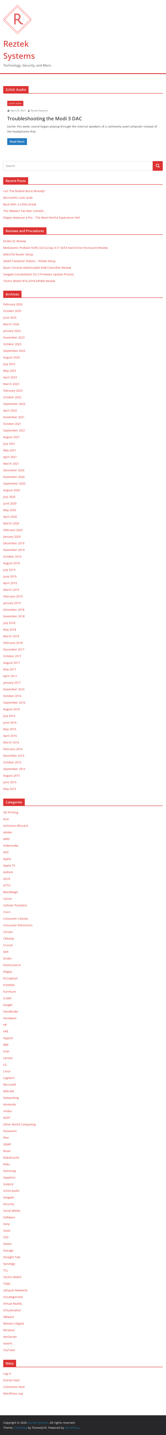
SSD (5, 1237)
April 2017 (10, 676)
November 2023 (14, 337)
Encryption (10, 978)
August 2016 (11, 709)
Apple (7, 859)
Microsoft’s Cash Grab (18, 198)
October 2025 (12, 311)
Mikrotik (8, 1091)
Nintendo (9, 1104)
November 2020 (14, 477)
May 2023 (9, 371)
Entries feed (11, 1380)
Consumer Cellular (15, 918)
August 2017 (11, 663)
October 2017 (12, 656)
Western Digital (13, 1323)
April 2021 (10, 457)
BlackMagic (10, 892)
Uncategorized (13, 1297)
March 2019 (11, 590)
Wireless (9, 1330)
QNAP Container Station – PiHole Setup (29, 261)
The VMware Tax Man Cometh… (24, 211)
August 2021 (11, 437)
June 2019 (9, 576)
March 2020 (11, 523)
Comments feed (14, 1387)
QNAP (7, 1144)
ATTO (6, 885)
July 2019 (9, 570)
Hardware (9, 1018)
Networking (11, 1098)
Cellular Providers (15, 905)
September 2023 (14, 351)
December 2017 (13, 649)
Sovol (6, 1230)
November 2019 (14, 550)
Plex (6, 1138)
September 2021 (14, 430)
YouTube (9, 1350)
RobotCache (11, 1157)
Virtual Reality (12, 1303)
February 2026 (13, 304)
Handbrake (10, 1011)
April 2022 (10, 410)
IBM (5, 1045)
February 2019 (13, 596)
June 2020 (9, 503)
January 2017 (12, 683)
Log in (7, 1373)
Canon (7, 899)
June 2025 (9, 317)
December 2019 (13, 543)
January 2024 (12, 331)
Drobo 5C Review (14, 241)
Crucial (8, 945)
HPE (5, 1031)
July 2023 (9, 364)
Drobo (7, 958)
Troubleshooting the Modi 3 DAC (44, 118)
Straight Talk (11, 1257)
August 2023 (11, 357)
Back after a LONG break (19, 204)
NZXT (6, 1118)
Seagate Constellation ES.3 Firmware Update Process (38, 274)
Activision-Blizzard (15, 826)
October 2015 (12, 762)
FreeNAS (9, 985)
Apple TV (9, 865)
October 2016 (12, 696)
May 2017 (9, 669)
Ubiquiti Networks (15, 1290)
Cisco (6, 912)
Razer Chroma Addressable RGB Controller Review (37, 268)
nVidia (7, 1111)
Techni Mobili (12, 1277)
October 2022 (12, 397)
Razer (7, 1151)
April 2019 (10, 583)
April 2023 (10, 377)
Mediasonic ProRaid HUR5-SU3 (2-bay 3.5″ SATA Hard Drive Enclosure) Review (55, 248)
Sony (6, 1224)
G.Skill (7, 998)
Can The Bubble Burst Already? (24, 191)
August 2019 (11, 563)
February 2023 (13, 390)
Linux (6, 1071)
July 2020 (9, 497)
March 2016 (11, 742)
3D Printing (10, 812)
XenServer (10, 1337)
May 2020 (9, 510)
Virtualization (12, 1310)
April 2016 (10, 736)
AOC (6, 852)
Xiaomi (7, 1343)
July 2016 (9, 716)
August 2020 (11, 490)
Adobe (7, 832)
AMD (6, 839)
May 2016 (9, 729)
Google (7, 1005)
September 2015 (14, 769)
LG (5, 1064)
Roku (6, 1164)
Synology (9, 1264)
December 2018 (13, 609)
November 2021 (14, 417)
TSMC (7, 1284)
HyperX (8, 1038)
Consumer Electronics (18, 925)
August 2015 (11, 775)
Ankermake (10, 845)
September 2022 (14, 404)
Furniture (9, 991)
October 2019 (12, 556)
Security (8, 1204)
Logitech (8, 1078)
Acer (6, 819)
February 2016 (13, 749)
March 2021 (11, 463)
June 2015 (9, 782)
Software (9, 1217)
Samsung (9, 1171)
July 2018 (9, 623)
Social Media (11, 1211)
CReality (8, 938)
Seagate (8, 1197)
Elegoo (7, 972)
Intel (6, 1051)
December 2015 (13, 756)
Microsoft (9, 1084)
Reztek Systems (39, 110)
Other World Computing (19, 1124)
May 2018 (9, 629)
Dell (5, 952)
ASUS (6, 879)
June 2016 (9, 722)
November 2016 (14, 689)
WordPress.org (13, 1393)
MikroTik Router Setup (18, 254)
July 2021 (9, 444)
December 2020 (13, 470)
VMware (8, 1317)
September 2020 (14, 483)
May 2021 (9, 450)
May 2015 (9, 789)
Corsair (8, 932)
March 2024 (11, 324)
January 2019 (12, 603)
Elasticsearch (12, 965)
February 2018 (13, 643)
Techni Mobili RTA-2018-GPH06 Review (29, 281)
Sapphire (9, 1177)
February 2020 (13, 530)
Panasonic (10, 1131)
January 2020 (12, 536)
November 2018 (14, 616)
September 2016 (14, 702)
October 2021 (12, 424)
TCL (5, 1270)
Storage (8, 1250)
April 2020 (10, 517)
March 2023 (11, 384)
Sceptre (8, 1184)
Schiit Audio (15, 103)
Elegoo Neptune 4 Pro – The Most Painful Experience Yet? (41, 217)
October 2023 (12, 344)
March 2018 (11, 636)
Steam (7, 1244)
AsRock (8, 872)
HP (5, 1025)
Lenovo (8, 1058)
